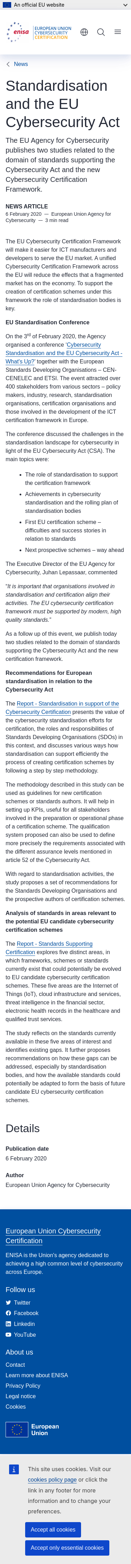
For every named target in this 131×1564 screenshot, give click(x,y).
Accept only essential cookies (67, 1548)
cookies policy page (52, 1480)
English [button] (84, 32)
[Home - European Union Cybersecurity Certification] (40, 32)
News (21, 64)
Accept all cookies (53, 1530)
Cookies (16, 1407)
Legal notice (21, 1396)
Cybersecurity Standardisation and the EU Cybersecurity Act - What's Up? (64, 353)
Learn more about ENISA (37, 1375)
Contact (15, 1365)
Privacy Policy (23, 1386)
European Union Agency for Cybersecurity (58, 1185)
